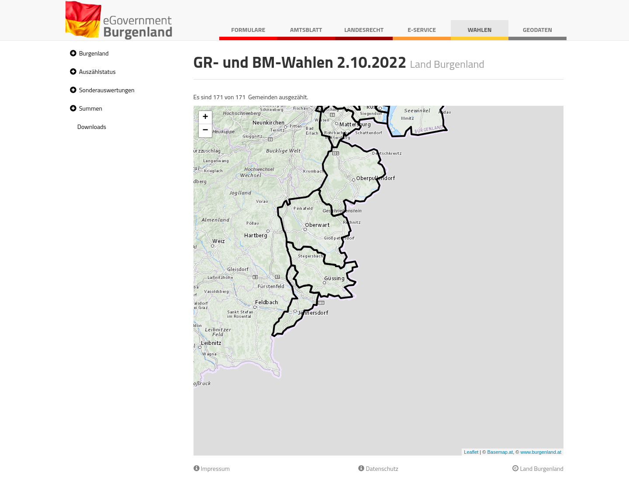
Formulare (248, 29)
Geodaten (537, 29)
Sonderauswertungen (107, 89)
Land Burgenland (537, 468)
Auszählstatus (97, 71)
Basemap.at (500, 452)
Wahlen (480, 29)
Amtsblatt (306, 29)
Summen (90, 108)
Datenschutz (378, 468)
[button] (72, 53)
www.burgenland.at (540, 452)
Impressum (212, 468)
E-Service (422, 29)
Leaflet (471, 452)
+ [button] (205, 117)
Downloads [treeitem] (91, 126)
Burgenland (94, 53)
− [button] (205, 130)
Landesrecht (364, 29)
